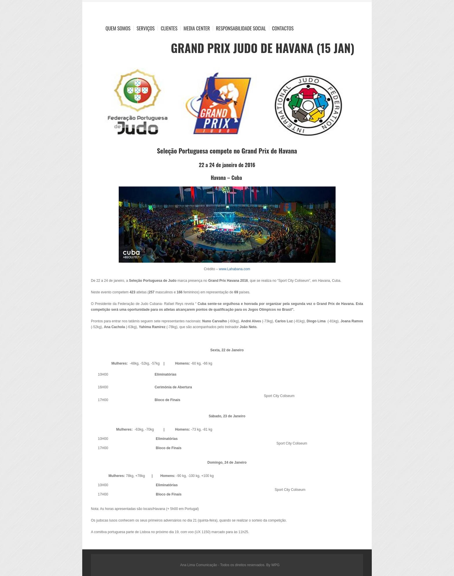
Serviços (146, 28)
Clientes (169, 28)
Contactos (283, 28)
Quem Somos (118, 28)
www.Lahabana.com (234, 269)
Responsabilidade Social (241, 28)
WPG (275, 565)
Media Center (197, 28)
